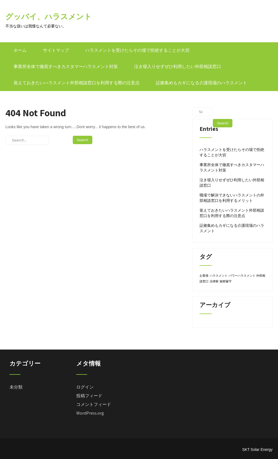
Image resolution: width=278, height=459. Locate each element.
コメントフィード (93, 404)
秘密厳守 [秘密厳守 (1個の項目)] (226, 281)
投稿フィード (89, 396)
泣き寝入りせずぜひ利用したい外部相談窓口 (177, 66)
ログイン (85, 387)
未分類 (16, 387)
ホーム (20, 50)
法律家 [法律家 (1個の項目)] (214, 281)
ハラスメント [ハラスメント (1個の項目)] (219, 275)
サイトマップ (56, 50)
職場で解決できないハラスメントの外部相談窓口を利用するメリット (232, 198)
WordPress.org (90, 413)
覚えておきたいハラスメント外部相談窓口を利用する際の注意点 (77, 83)
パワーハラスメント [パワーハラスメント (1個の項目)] (242, 275)
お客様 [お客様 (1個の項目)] (204, 275)
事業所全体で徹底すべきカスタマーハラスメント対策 (66, 66)
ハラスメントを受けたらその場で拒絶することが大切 (137, 50)
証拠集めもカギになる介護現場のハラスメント (201, 83)
